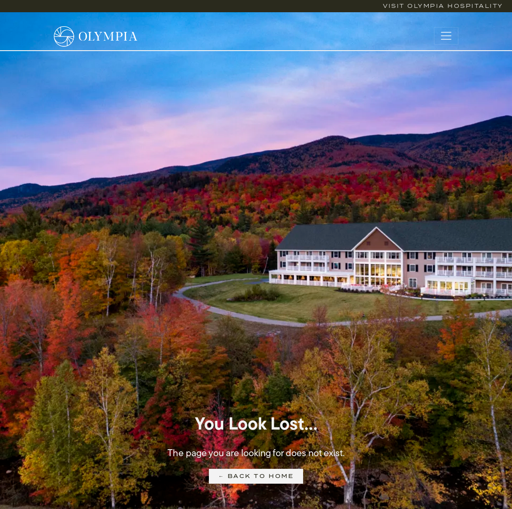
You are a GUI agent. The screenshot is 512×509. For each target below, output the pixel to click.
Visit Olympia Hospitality (443, 6)
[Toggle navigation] (446, 36)
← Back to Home (256, 476)
